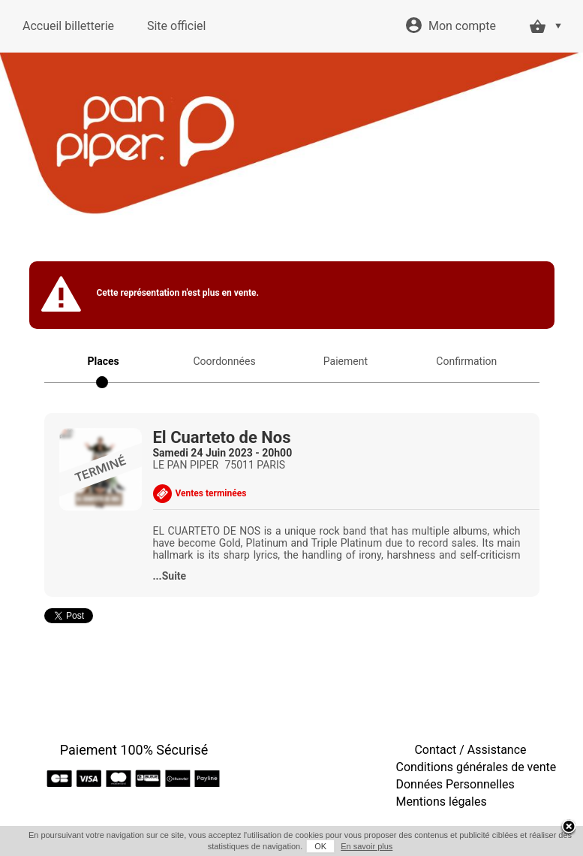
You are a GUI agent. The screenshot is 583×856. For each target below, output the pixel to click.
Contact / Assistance (470, 750)
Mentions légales (441, 801)
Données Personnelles (455, 784)
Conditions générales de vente (476, 767)
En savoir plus (366, 846)
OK (320, 846)
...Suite (170, 576)
